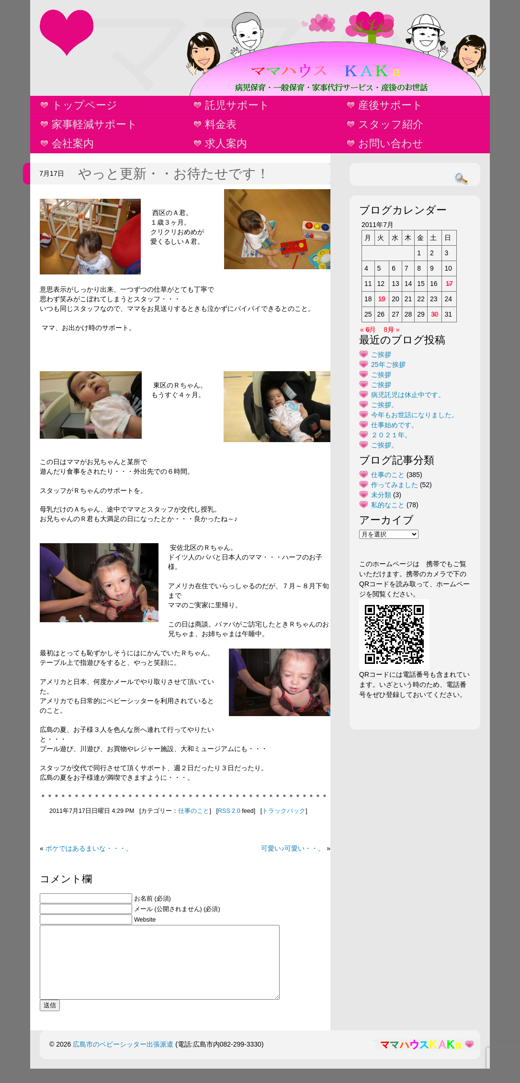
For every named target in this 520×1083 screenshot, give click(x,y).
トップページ (84, 105)
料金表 (221, 124)
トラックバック (283, 811)
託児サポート (237, 105)
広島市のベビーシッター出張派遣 (123, 1058)
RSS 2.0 (229, 811)
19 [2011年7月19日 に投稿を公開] (382, 299)
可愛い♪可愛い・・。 (293, 848)
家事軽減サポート (94, 124)
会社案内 (73, 143)
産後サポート (390, 105)
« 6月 (368, 329)
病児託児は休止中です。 (408, 395)
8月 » (391, 329)
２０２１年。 (391, 435)
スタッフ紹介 (390, 124)
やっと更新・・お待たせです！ (174, 173)
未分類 (381, 495)
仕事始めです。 (394, 425)
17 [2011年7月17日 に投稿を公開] (449, 283)
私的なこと (388, 505)
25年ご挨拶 (388, 364)
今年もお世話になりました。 (414, 415)
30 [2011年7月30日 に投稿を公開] (435, 314)
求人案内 (226, 143)
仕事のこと (193, 811)
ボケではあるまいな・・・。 (89, 848)
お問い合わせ (390, 143)
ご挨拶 (381, 354)
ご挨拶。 (384, 405)
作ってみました (394, 485)
